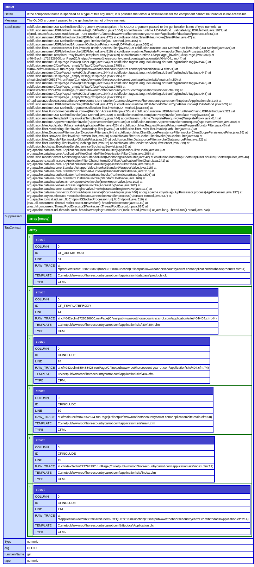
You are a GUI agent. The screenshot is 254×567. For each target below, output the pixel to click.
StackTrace (12, 27)
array (33, 230)
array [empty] (40, 218)
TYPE (39, 282)
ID (36, 253)
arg (7, 548)
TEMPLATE (43, 275)
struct (9, 7)
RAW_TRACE (45, 265)
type (8, 560)
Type (8, 541)
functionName (14, 554)
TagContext (13, 227)
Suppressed (13, 216)
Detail (9, 14)
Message (11, 20)
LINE (38, 259)
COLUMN (42, 246)
